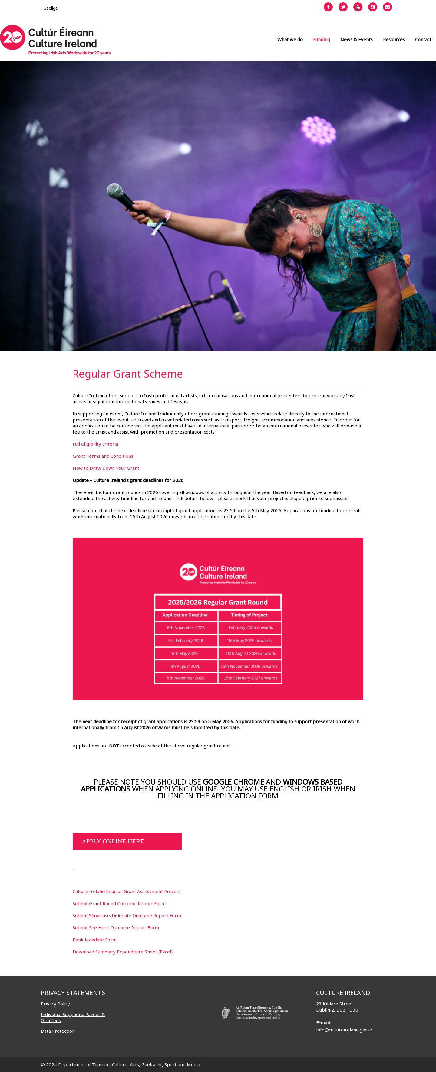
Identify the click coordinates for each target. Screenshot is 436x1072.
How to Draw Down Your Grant (106, 468)
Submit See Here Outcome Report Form (116, 927)
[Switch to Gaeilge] (50, 8)
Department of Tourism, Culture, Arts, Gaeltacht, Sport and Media (129, 1064)
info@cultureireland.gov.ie (344, 1030)
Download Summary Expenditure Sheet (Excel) (123, 952)
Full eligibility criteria (95, 444)
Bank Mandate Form (95, 940)
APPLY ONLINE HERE (113, 841)
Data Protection (58, 1031)
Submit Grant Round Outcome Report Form (119, 903)
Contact (423, 39)
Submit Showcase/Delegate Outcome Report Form (127, 915)
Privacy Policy (55, 1004)
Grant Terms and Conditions (103, 456)
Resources (394, 39)
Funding (321, 39)
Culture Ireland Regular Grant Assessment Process (127, 891)
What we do (290, 39)
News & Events (356, 39)
